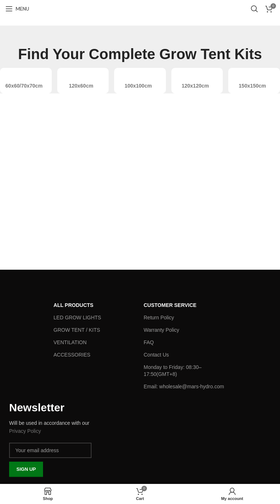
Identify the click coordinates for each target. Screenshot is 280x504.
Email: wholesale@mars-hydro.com (184, 386)
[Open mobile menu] (17, 8)
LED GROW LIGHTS (77, 317)
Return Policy (159, 317)
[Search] (254, 8)
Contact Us (156, 355)
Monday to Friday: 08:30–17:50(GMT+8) (173, 370)
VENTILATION (70, 342)
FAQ (149, 342)
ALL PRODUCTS (73, 305)
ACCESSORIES (72, 355)
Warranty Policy (161, 330)
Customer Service (170, 305)
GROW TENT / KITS (77, 330)
